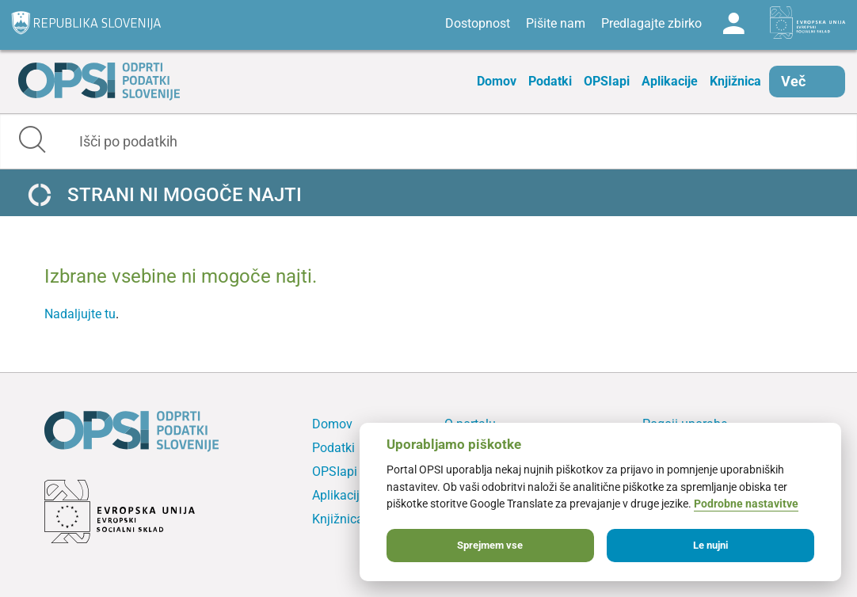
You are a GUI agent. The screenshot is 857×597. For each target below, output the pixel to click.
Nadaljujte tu (80, 313)
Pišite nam (555, 23)
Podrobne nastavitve (746, 504)
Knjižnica (735, 81)
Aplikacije (670, 81)
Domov (496, 81)
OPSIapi (607, 81)
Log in (733, 24)
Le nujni (710, 545)
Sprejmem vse (490, 545)
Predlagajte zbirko (651, 23)
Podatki (550, 81)
